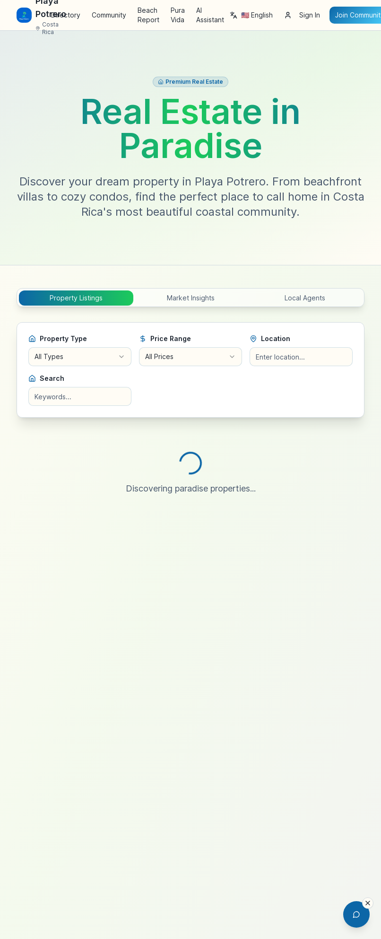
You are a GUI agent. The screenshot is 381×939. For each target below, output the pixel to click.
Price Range (165, 338)
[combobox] (79, 356)
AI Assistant (210, 15)
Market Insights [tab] (191, 298)
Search (46, 378)
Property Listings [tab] (76, 298)
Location (270, 338)
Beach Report (148, 15)
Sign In (302, 15)
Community (109, 15)
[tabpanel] (190, 420)
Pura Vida (178, 15)
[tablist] (190, 297)
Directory (65, 15)
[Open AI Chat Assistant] (356, 914)
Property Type (57, 338)
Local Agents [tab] (305, 298)
